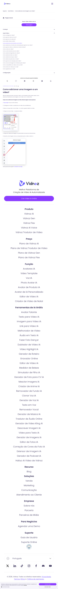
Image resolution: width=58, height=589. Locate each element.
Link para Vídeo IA (29, 326)
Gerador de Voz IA (29, 401)
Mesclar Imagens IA (29, 382)
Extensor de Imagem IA (29, 452)
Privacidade (46, 577)
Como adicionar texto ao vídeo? (10, 55)
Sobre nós (29, 506)
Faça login (6, 102)
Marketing (29, 486)
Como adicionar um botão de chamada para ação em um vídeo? (18, 45)
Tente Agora (29, 25)
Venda (29, 481)
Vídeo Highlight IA (29, 350)
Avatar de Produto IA (29, 288)
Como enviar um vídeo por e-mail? (10, 67)
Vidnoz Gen (29, 219)
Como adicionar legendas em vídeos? (11, 53)
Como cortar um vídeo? (8, 49)
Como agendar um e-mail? (9, 69)
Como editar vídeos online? (9, 41)
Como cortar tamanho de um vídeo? (11, 51)
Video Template (29, 274)
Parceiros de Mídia (29, 515)
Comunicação (29, 490)
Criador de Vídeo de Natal (29, 301)
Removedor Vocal (29, 410)
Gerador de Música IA (29, 414)
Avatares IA (29, 269)
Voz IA (29, 278)
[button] (19, 586)
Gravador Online (29, 359)
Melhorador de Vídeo (29, 331)
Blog (29, 472)
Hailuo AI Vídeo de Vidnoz (29, 461)
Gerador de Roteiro (29, 354)
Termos (17, 580)
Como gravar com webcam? (9, 39)
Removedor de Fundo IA (29, 391)
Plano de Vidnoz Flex (29, 258)
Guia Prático (11, 11)
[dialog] (29, 585)
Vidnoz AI (29, 214)
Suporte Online (29, 542)
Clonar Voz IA (29, 396)
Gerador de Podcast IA (29, 456)
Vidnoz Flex (29, 223)
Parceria (29, 511)
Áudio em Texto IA (29, 336)
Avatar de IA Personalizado (29, 292)
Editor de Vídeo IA (29, 297)
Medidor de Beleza (29, 368)
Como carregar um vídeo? (9, 35)
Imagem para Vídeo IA (29, 322)
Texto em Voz (29, 405)
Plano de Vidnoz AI (29, 244)
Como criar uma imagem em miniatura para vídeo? (14, 63)
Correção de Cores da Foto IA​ (29, 447)
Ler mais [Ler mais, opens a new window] (25, 585)
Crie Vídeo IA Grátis (29, 199)
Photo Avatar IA (29, 283)
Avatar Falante (29, 312)
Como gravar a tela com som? (10, 37)
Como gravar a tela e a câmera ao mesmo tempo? (14, 47)
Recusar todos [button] (48, 586)
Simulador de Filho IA (29, 373)
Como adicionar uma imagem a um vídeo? (25, 11)
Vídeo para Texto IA (29, 433)
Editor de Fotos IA (29, 442)
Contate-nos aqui (18, 166)
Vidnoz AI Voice (29, 228)
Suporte (5, 11)
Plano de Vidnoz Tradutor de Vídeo (29, 248)
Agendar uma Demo (29, 526)
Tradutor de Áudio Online (29, 419)
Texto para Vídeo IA (29, 317)
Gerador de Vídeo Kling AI (29, 424)
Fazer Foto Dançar (29, 340)
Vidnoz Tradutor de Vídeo (29, 233)
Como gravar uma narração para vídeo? (12, 61)
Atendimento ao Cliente (29, 495)
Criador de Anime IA (29, 387)
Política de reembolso (35, 580)
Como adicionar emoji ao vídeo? (10, 57)
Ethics (23, 580)
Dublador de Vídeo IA (29, 345)
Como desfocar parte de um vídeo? (11, 59)
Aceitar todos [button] (47, 584)
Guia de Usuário (29, 538)
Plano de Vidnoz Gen (29, 253)
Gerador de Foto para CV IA (29, 377)
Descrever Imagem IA (29, 428)
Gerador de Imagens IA (29, 438)
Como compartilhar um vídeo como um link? (13, 65)
